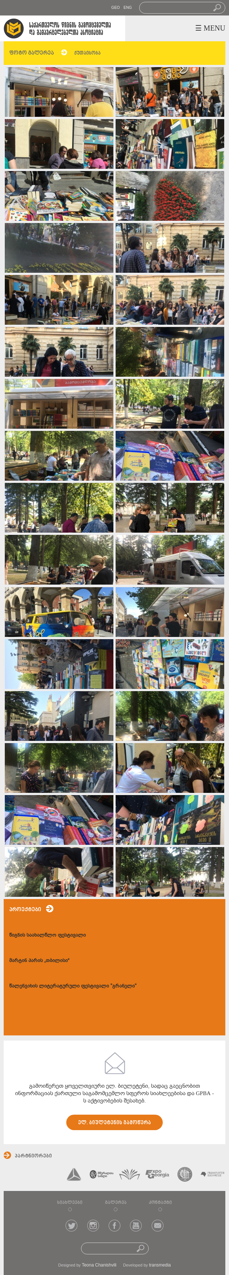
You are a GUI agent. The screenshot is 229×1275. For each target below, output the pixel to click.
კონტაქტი (160, 1203)
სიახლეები (69, 1203)
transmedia (160, 1265)
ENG (127, 8)
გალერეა (116, 1203)
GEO (115, 8)
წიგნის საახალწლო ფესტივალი (47, 934)
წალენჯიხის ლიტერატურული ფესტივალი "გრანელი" (73, 985)
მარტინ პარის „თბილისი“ (39, 960)
